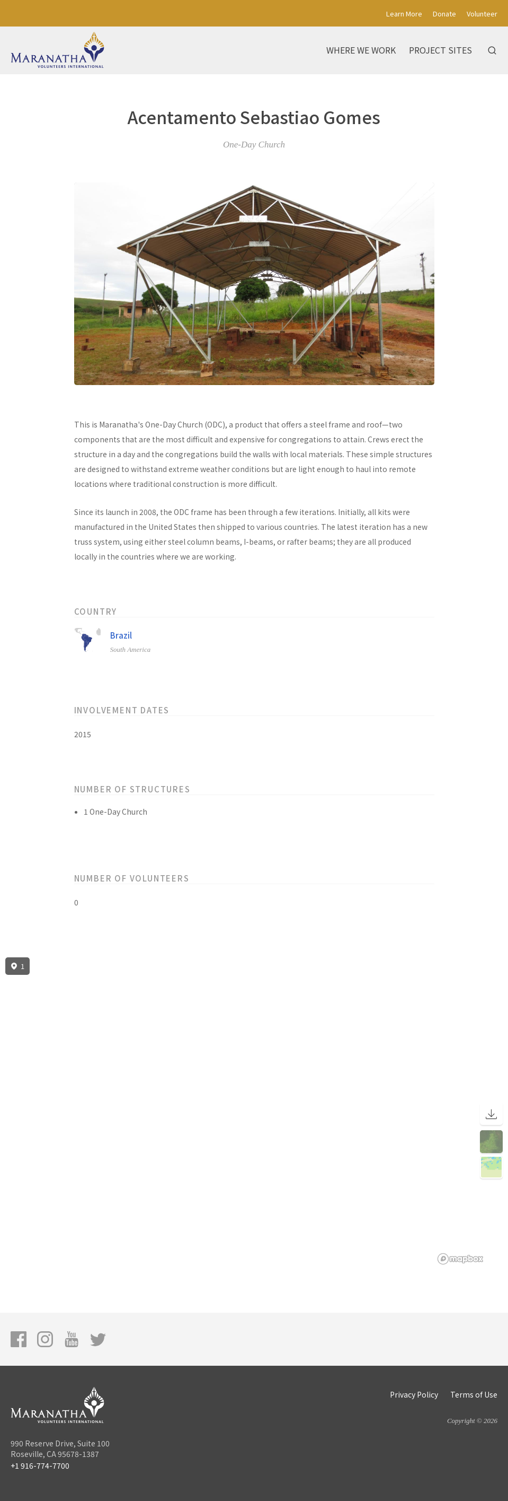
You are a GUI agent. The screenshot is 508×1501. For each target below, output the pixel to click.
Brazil (121, 635)
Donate (444, 13)
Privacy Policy (414, 1394)
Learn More (404, 13)
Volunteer (482, 13)
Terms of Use (473, 1394)
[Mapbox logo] (460, 1259)
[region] (254, 1111)
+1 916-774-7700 (40, 1465)
